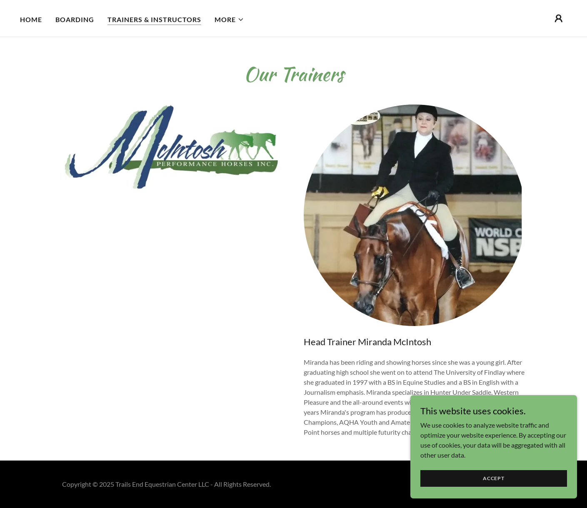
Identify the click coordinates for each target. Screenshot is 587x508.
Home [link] (31, 19)
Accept (494, 478)
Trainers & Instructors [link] (154, 19)
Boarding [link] (74, 19)
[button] (229, 20)
